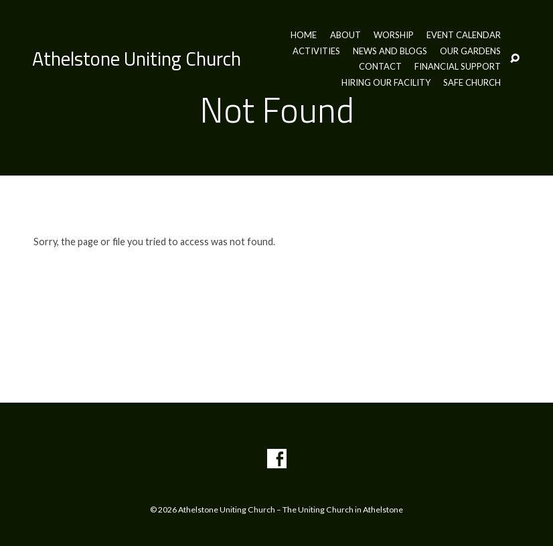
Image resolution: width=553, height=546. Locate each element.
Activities (316, 51)
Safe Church (472, 82)
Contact (380, 66)
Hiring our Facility (385, 82)
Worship (394, 35)
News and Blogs (390, 51)
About (345, 35)
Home (304, 35)
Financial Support (457, 66)
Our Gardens (470, 51)
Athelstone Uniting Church (136, 58)
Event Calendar (463, 35)
